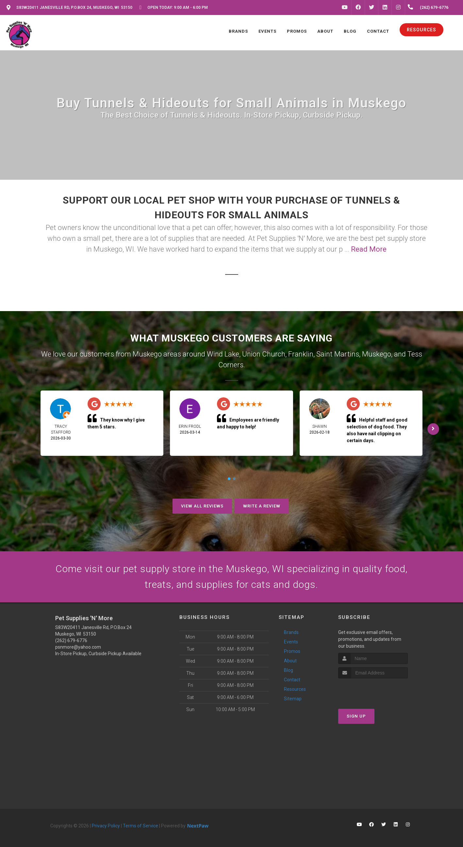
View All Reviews (202, 506)
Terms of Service (140, 825)
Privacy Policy (106, 825)
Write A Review (261, 506)
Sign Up (356, 716)
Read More (369, 249)
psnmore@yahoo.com (78, 647)
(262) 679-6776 (71, 640)
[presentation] (373, 691)
